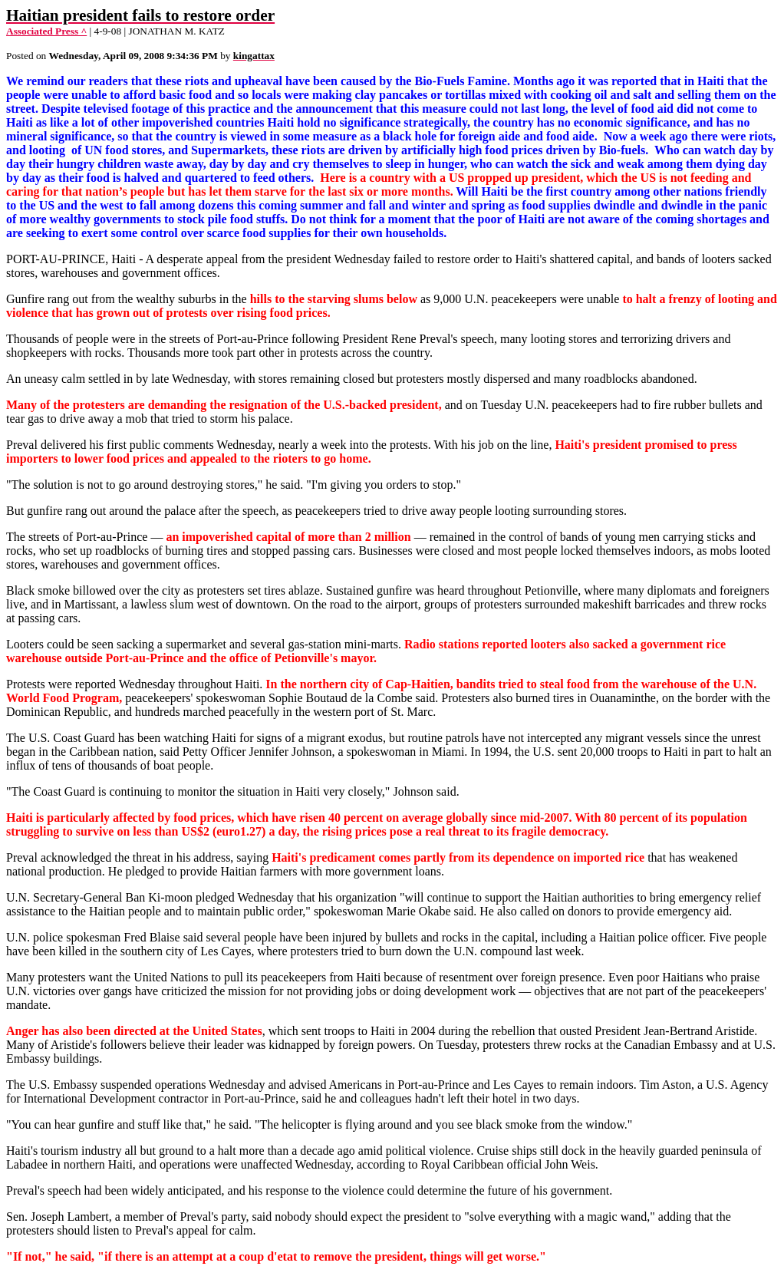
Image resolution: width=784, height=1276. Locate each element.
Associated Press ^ (46, 31)
